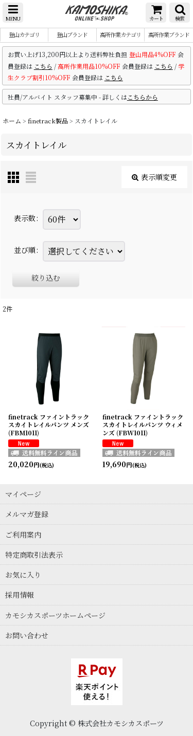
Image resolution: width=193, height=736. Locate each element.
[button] (13, 13)
